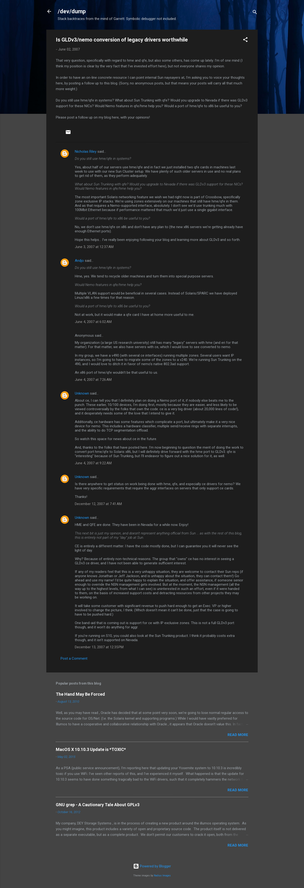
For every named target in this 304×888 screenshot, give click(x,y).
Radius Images (162, 875)
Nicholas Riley (85, 151)
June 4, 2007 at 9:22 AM (93, 463)
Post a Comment (74, 658)
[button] (245, 40)
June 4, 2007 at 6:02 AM (93, 322)
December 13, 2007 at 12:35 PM (99, 647)
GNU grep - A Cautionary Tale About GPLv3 (97, 804)
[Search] (255, 13)
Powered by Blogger (152, 866)
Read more (238, 735)
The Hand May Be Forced (80, 694)
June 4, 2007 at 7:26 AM (93, 379)
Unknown (82, 393)
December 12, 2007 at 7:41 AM (98, 504)
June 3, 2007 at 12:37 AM (94, 247)
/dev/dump (72, 11)
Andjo (79, 260)
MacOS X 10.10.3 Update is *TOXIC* (91, 749)
